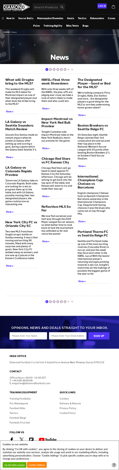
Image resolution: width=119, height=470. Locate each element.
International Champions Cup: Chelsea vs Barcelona (90, 181)
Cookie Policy (68, 413)
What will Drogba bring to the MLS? (19, 81)
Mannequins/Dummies (50, 18)
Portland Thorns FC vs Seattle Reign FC (93, 233)
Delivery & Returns (70, 403)
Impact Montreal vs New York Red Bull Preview (56, 122)
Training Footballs (20, 398)
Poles (36, 25)
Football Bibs (17, 408)
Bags (85, 25)
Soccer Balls (25, 18)
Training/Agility (53, 25)
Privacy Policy (68, 408)
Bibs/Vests (72, 25)
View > (9, 111)
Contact (64, 398)
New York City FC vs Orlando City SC (21, 223)
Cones (111, 18)
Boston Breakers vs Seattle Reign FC (93, 127)
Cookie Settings (37, 464)
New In (10, 18)
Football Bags (18, 417)
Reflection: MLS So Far (56, 208)
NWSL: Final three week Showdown (55, 81)
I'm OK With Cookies (14, 464)
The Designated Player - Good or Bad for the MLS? (94, 83)
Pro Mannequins (19, 403)
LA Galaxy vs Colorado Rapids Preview (18, 171)
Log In (102, 6)
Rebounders (97, 18)
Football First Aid (20, 422)
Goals (70, 18)
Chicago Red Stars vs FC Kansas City (55, 160)
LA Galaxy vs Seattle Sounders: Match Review (19, 125)
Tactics (82, 18)
